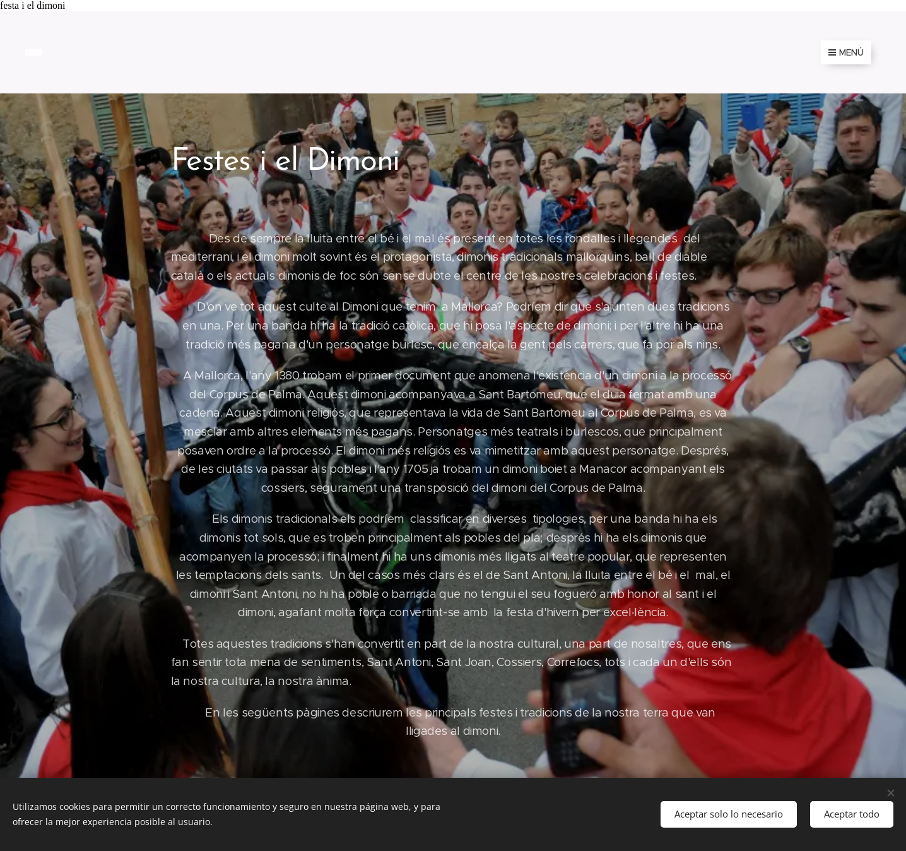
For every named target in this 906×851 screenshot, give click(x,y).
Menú (846, 52)
